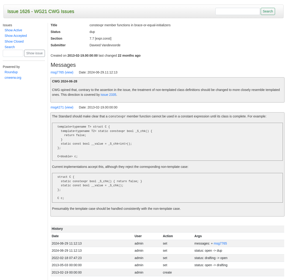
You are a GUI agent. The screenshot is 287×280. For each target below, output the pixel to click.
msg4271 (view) (62, 107)
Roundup (11, 72)
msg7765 (220, 243)
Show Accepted (16, 36)
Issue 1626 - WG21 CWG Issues (40, 11)
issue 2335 (108, 94)
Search (10, 47)
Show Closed (14, 41)
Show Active (13, 30)
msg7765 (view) (62, 72)
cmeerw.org (13, 77)
